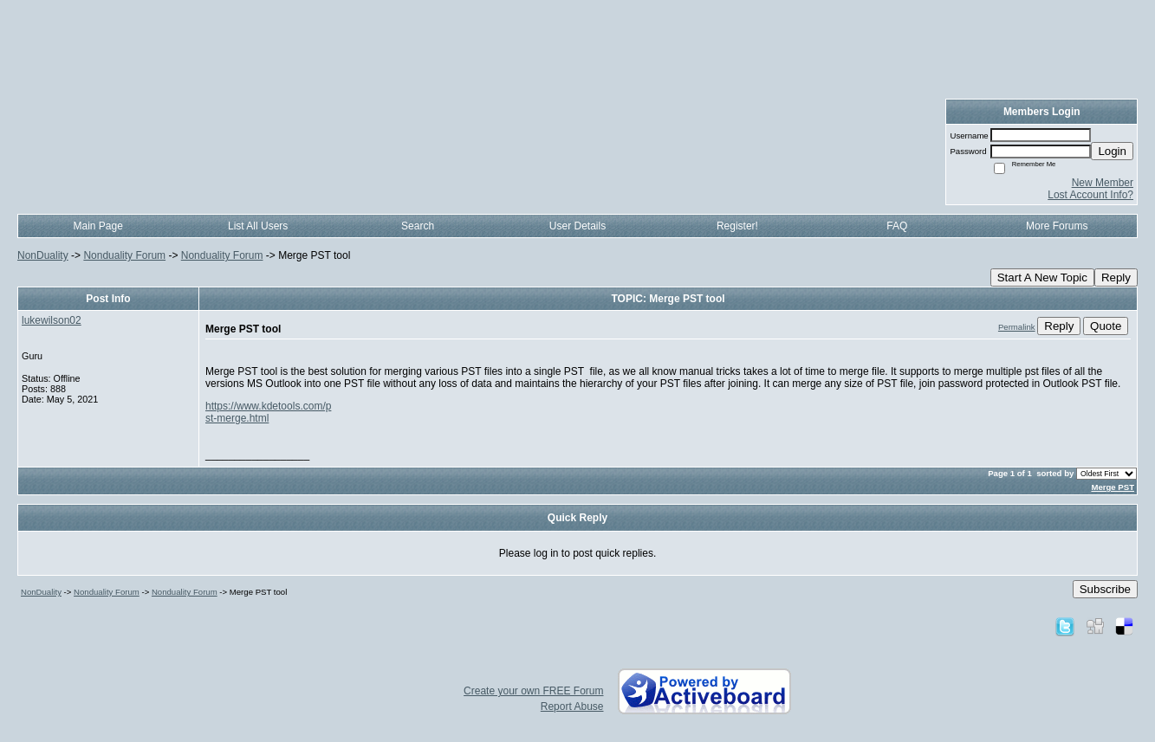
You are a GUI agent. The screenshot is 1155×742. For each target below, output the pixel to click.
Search (417, 226)
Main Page (98, 226)
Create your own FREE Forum (533, 691)
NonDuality (42, 255)
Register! (737, 226)
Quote (1105, 325)
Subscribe (1105, 589)
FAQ (896, 226)
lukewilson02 (51, 320)
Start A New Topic (1042, 277)
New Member (1102, 183)
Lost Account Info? (1090, 195)
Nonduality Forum (124, 255)
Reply (1116, 277)
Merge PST (1112, 487)
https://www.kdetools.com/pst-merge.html (268, 412)
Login (1112, 151)
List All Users (258, 226)
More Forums (1056, 226)
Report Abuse (572, 706)
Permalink (1016, 327)
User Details (577, 226)
